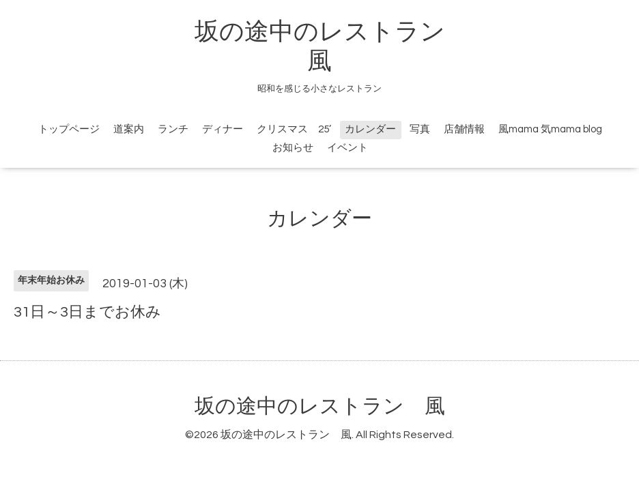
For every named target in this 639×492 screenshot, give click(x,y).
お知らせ (292, 148)
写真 (420, 129)
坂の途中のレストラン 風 (320, 406)
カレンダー (370, 129)
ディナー (222, 129)
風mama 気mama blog (550, 129)
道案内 (128, 129)
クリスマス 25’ (294, 129)
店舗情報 (464, 129)
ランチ (173, 129)
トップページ (69, 129)
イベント (347, 148)
